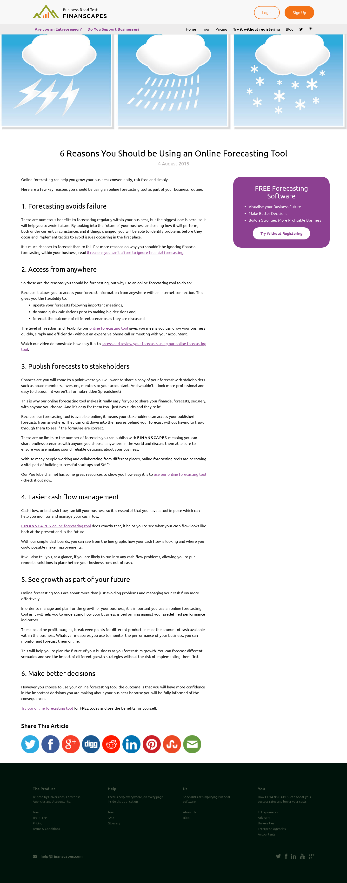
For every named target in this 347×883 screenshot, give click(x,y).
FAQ (111, 817)
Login (267, 12)
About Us (189, 812)
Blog (290, 29)
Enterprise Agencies (272, 828)
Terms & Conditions (46, 828)
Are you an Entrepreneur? (58, 29)
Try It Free (40, 817)
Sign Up (299, 12)
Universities (266, 823)
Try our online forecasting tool (47, 708)
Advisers (264, 817)
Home (191, 29)
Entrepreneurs (268, 812)
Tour (206, 29)
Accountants (266, 834)
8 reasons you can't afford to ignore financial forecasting (135, 252)
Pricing (221, 29)
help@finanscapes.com (58, 856)
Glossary (114, 823)
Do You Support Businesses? (113, 29)
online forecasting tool (108, 328)
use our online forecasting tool (180, 474)
